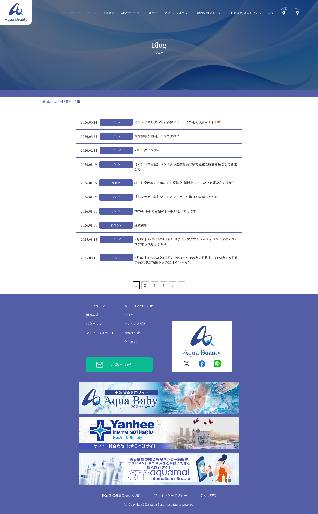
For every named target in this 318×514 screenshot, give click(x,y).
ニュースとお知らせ (138, 306)
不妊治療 (152, 13)
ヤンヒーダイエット (177, 13)
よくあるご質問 (135, 324)
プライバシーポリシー (170, 495)
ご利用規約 (208, 495)
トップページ (95, 306)
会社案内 (130, 342)
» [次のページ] (182, 285)
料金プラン (94, 324)
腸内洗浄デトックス (210, 13)
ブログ (129, 315)
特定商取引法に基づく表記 (121, 495)
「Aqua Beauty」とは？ (78, 13)
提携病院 (109, 13)
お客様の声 (132, 333)
